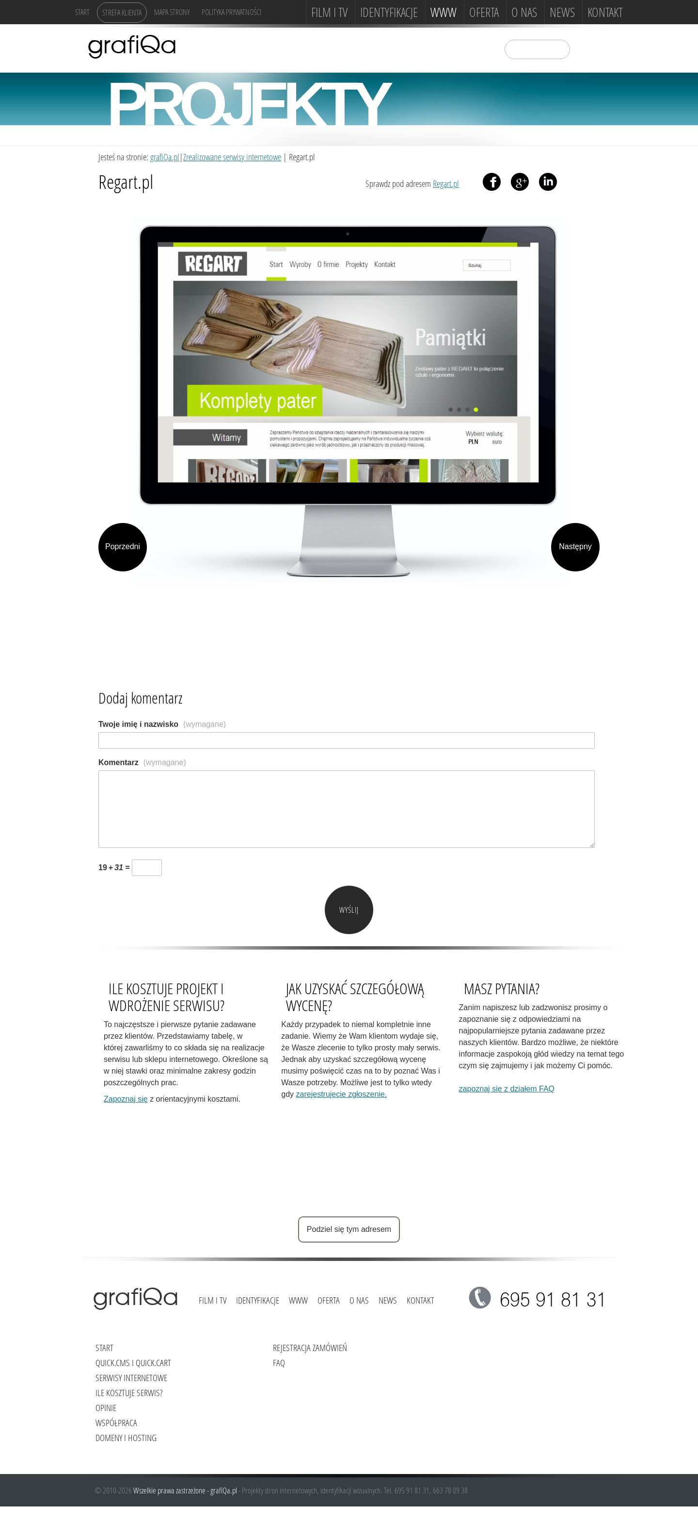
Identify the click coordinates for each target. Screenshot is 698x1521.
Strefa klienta (122, 12)
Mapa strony (172, 12)
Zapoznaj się (126, 1099)
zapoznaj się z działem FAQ (507, 1089)
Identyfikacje (389, 12)
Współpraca (116, 1422)
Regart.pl (446, 183)
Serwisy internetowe (131, 1377)
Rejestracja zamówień (310, 1347)
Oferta (484, 12)
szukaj (583, 49)
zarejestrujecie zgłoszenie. (341, 1094)
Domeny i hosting (126, 1437)
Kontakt (605, 12)
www (443, 12)
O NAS (524, 12)
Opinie (105, 1407)
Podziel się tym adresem (349, 1229)
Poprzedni (122, 546)
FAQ (279, 1362)
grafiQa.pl (164, 157)
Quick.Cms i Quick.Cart (133, 1362)
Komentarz (142, 762)
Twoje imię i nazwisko (162, 724)
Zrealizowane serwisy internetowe (232, 157)
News (562, 12)
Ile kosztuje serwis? (128, 1392)
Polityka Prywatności (231, 12)
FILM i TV (329, 12)
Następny (575, 546)
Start (82, 12)
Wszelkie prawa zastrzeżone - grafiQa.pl (185, 1490)
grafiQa (132, 46)
